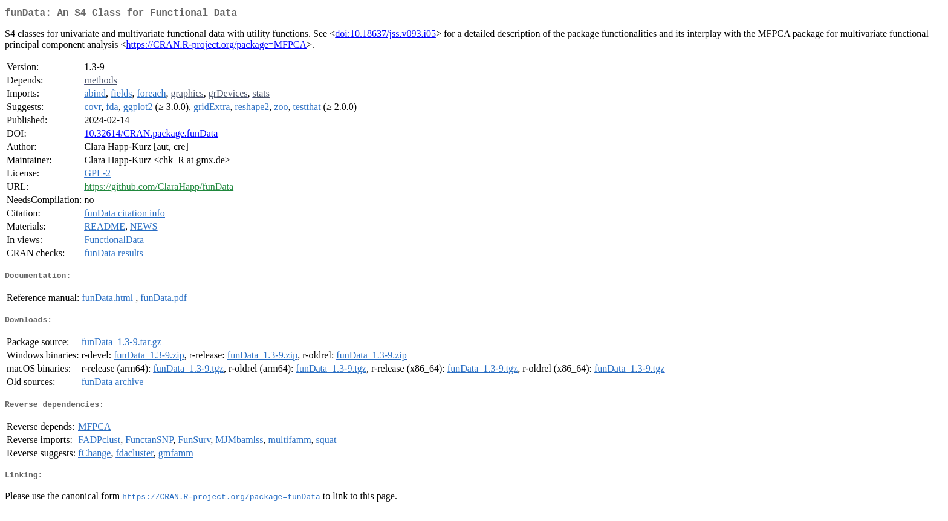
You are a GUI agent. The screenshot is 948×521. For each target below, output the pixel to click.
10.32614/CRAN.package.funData (151, 136)
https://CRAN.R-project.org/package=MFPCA (216, 47)
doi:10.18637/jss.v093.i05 (385, 36)
